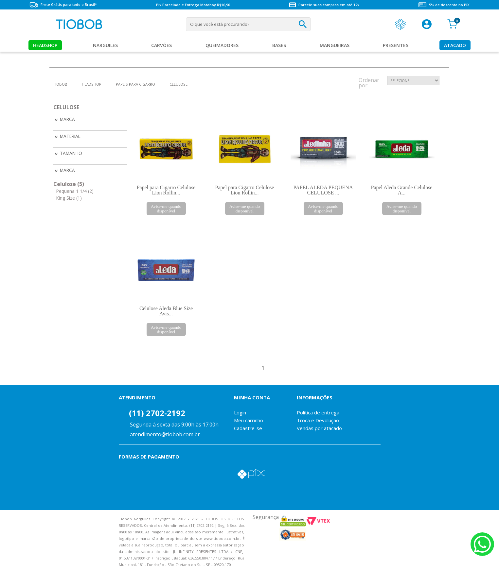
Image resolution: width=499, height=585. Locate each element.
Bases (279, 45)
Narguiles (105, 45)
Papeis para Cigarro (135, 84)
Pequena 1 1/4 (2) (75, 190)
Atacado (455, 45)
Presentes (395, 45)
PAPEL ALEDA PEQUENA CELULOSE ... (323, 190)
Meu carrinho (248, 420)
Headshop (45, 45)
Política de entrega (318, 412)
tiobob (60, 84)
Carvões (161, 45)
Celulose (178, 84)
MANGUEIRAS (334, 45)
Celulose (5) (68, 182)
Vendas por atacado (319, 428)
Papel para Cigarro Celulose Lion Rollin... (166, 190)
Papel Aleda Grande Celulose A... (402, 190)
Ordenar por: (369, 83)
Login (240, 412)
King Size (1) (69, 196)
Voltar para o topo (9, 574)
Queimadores (222, 45)
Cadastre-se (248, 428)
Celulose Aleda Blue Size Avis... (166, 311)
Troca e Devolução (318, 420)
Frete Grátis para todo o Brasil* (63, 5)
